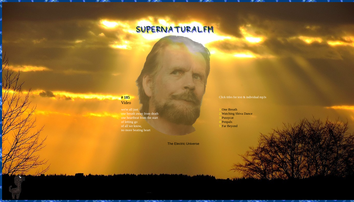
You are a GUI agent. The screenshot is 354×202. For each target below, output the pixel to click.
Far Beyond (230, 126)
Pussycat (228, 118)
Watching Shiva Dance (237, 113)
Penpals (227, 122)
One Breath (229, 109)
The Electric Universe (183, 144)
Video (126, 102)
